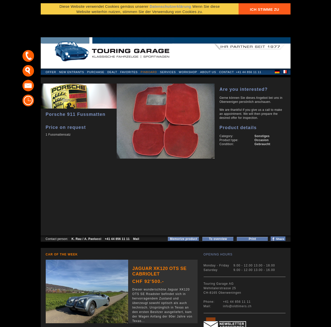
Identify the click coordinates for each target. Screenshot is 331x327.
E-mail (225, 320)
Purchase (95, 51)
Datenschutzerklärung (170, 8)
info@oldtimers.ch (237, 285)
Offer (51, 51)
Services (168, 51)
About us (208, 51)
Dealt (112, 51)
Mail (136, 218)
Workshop (188, 51)
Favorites (129, 51)
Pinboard (149, 51)
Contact (226, 51)
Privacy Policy (57, 320)
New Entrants (71, 51)
